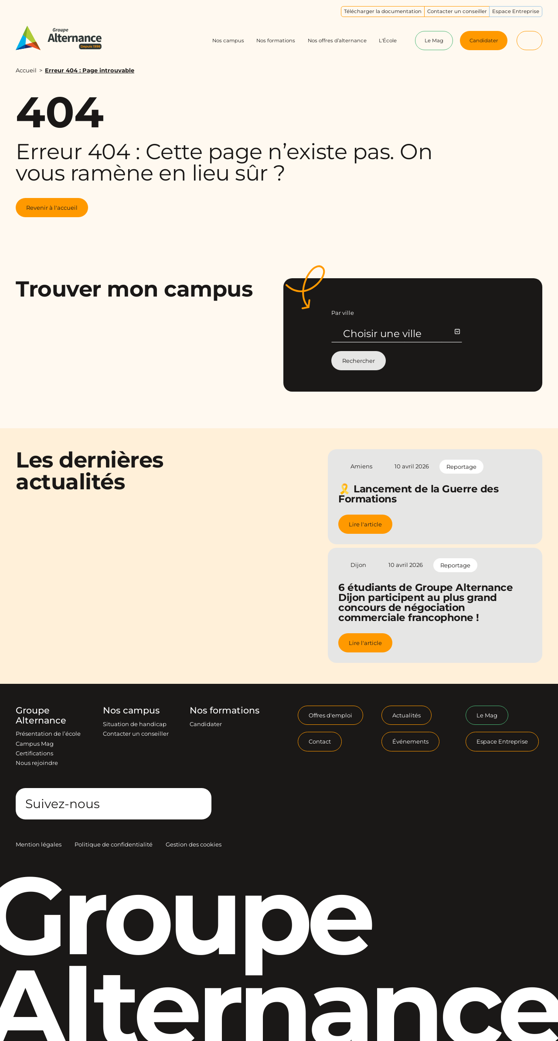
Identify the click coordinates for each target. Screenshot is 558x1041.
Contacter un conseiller (136, 733)
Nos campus (131, 711)
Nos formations (224, 711)
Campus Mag (35, 744)
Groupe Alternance (41, 715)
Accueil (26, 70)
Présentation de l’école (48, 733)
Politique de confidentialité (114, 844)
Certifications (34, 753)
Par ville (342, 312)
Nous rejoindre (37, 763)
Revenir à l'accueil (52, 207)
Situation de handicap (135, 724)
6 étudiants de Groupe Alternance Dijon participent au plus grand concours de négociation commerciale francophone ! (425, 602)
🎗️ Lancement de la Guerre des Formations (418, 494)
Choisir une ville (401, 334)
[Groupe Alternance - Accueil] (66, 38)
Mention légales (38, 844)
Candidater (206, 724)
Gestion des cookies (193, 844)
